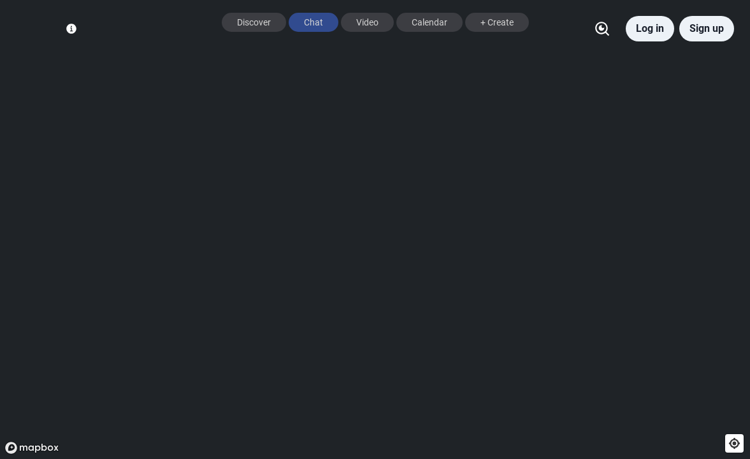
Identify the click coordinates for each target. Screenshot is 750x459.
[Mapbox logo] (32, 448)
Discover (254, 22)
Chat (313, 22)
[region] (375, 229)
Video (367, 22)
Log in (650, 28)
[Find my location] (734, 443)
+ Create (497, 22)
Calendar (429, 22)
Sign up (706, 28)
